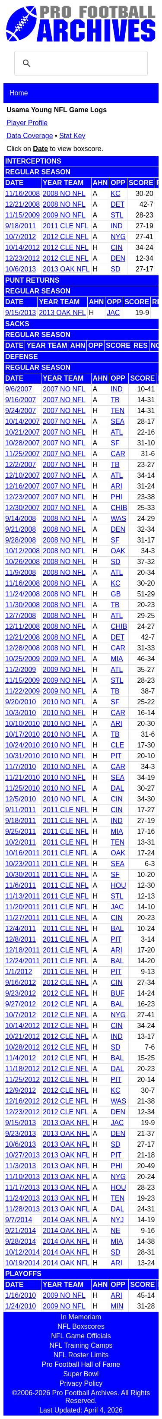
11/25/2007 (22, 453)
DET (117, 204)
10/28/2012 (22, 1047)
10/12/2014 (22, 1252)
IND (117, 226)
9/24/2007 (20, 410)
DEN (118, 258)
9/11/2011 (20, 810)
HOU (118, 885)
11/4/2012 (20, 1058)
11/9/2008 (20, 572)
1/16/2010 (20, 1295)
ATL (117, 432)
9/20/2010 (20, 702)
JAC (113, 312)
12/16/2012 (22, 1101)
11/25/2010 (22, 788)
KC (115, 193)
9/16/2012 (20, 982)
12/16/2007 (22, 486)
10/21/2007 (22, 432)
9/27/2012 (20, 1004)
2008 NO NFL (64, 193)
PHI (116, 497)
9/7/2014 (18, 1219)
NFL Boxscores (81, 1326)
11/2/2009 (20, 669)
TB (115, 400)
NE (115, 1230)
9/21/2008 (20, 529)
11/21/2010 (22, 777)
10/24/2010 (22, 745)
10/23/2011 (22, 863)
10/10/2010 (22, 723)
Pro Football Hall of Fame (81, 1364)
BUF (117, 993)
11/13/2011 (22, 896)
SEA (117, 421)
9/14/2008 (20, 518)
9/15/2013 (20, 312)
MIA (117, 658)
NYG (118, 236)
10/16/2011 (22, 853)
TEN (117, 410)
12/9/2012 (20, 1090)
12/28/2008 (22, 648)
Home (19, 93)
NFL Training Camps (80, 1345)
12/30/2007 (22, 507)
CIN (117, 247)
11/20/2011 (22, 907)
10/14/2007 (22, 421)
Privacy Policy (81, 1383)
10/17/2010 (22, 734)
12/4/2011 (20, 928)
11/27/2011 (22, 917)
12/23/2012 (22, 258)
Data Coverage (29, 135)
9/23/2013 (20, 1133)
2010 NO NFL (64, 702)
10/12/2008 (22, 551)
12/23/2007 (22, 497)
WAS (118, 518)
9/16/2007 (20, 400)
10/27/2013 (22, 1155)
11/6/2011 (20, 885)
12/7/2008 (20, 615)
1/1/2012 (18, 971)
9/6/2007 (18, 389)
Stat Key (72, 135)
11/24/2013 (22, 1198)
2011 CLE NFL (66, 226)
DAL (117, 788)
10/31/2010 (22, 756)
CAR (118, 453)
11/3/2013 (20, 1166)
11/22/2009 (22, 691)
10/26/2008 (22, 561)
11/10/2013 (22, 1176)
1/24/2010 (20, 1306)
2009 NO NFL (64, 215)
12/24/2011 (22, 961)
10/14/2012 (22, 247)
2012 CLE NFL (66, 236)
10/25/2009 (22, 658)
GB (116, 594)
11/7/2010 (20, 766)
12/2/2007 (20, 464)
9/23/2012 (20, 993)
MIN (117, 1306)
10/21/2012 (22, 1036)
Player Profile (27, 122)
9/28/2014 (20, 1241)
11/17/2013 (22, 1187)
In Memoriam (81, 1317)
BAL (117, 928)
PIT (116, 756)
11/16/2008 (22, 193)
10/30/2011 (22, 874)
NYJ (117, 1219)
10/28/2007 (22, 443)
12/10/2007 (22, 475)
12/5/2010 (20, 799)
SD (115, 269)
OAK (118, 551)
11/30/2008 (22, 605)
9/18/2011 (20, 226)
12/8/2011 (20, 939)
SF (115, 443)
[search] (80, 63)
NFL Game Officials (81, 1336)
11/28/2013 (22, 1209)
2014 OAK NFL (66, 1219)
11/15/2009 (22, 215)
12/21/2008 (22, 204)
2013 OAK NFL (66, 269)
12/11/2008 (22, 626)
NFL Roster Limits (81, 1355)
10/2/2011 (20, 842)
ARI (116, 486)
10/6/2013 (20, 269)
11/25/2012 (22, 1079)
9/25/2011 (20, 831)
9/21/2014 (20, 1230)
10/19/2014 (22, 1263)
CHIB (119, 507)
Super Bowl (81, 1374)
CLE (117, 745)
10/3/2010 (20, 712)
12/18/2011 (22, 950)
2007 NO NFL (64, 389)
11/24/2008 (22, 594)
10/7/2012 (20, 236)
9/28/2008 (20, 540)
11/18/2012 (22, 1068)
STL (117, 215)
